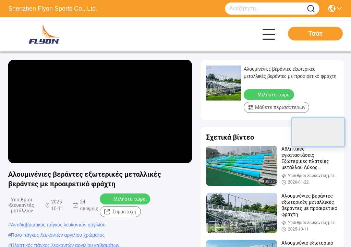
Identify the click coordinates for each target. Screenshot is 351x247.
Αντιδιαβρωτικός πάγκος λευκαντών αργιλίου (58, 224)
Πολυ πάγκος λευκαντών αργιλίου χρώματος (58, 235)
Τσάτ (315, 33)
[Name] (311, 8)
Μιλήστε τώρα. (126, 198)
